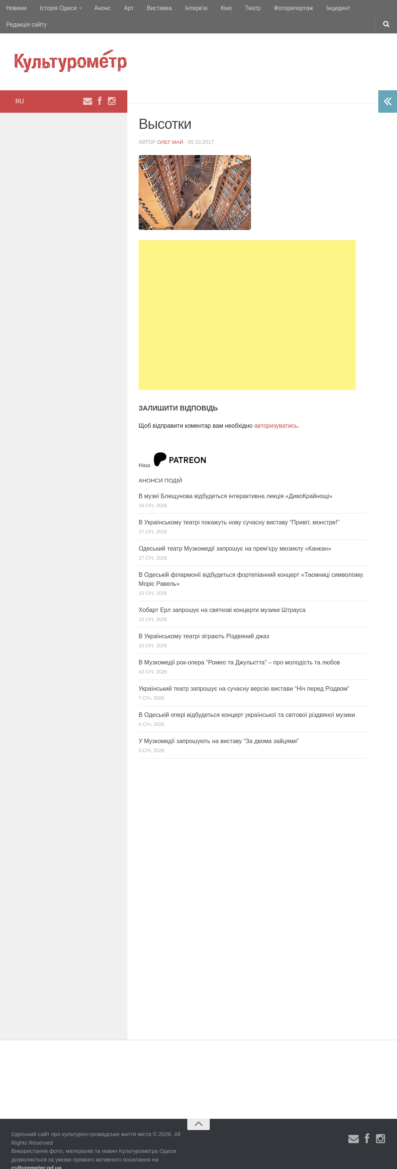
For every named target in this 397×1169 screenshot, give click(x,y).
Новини (15, 9)
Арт (123, 9)
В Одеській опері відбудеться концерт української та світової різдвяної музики (247, 700)
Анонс (98, 9)
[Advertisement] (247, 301)
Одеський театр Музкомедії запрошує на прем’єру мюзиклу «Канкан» (235, 534)
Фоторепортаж (276, 9)
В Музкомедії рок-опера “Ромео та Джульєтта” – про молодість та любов (239, 648)
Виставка (151, 9)
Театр (238, 9)
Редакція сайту (363, 9)
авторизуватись (276, 411)
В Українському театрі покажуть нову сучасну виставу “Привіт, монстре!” (239, 508)
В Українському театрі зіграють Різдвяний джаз (204, 622)
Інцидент (319, 9)
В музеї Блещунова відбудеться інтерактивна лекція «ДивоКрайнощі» (235, 482)
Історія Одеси (56, 9)
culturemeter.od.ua (36, 1153)
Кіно (213, 9)
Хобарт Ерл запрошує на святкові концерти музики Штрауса (222, 596)
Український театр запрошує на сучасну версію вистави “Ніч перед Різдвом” (244, 674)
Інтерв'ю (185, 9)
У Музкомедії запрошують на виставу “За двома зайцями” (219, 727)
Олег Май (170, 127)
